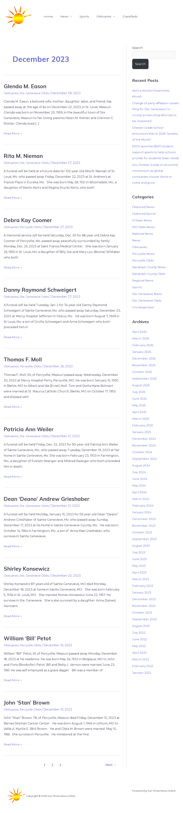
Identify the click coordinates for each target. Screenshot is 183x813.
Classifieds (123, 16)
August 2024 (142, 471)
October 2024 (142, 458)
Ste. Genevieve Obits (35, 93)
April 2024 (139, 498)
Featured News (143, 213)
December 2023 (144, 525)
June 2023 (140, 565)
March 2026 (141, 344)
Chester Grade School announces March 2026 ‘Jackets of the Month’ (149, 134)
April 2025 (139, 418)
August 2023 (142, 552)
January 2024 (142, 518)
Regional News (143, 287)
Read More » (13, 133)
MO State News (143, 233)
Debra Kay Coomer (28, 220)
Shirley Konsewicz (28, 568)
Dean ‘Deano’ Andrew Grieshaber (48, 498)
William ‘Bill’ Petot (28, 638)
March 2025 (141, 425)
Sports (80, 16)
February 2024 (143, 511)
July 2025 (139, 398)
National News (143, 240)
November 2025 (144, 371)
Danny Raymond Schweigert (41, 289)
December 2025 (144, 364)
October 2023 (142, 538)
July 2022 (139, 638)
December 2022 (144, 605)
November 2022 (144, 612)
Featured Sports (144, 220)
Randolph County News (150, 273)
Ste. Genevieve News (147, 300)
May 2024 (139, 491)
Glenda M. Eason (26, 86)
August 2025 (141, 391)
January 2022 (142, 679)
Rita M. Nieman (24, 155)
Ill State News (142, 226)
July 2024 (139, 478)
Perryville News (143, 260)
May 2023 (139, 572)
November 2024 (144, 451)
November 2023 (144, 532)
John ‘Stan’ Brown (27, 702)
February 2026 (143, 351)
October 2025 (142, 378)
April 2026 (139, 338)
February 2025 (143, 431)
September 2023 (145, 545)
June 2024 (140, 485)
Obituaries (11, 93)
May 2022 (139, 652)
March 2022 (141, 665)
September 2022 (145, 625)
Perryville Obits (31, 227)
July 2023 (139, 558)
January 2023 (142, 598)
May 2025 (139, 411)
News (136, 246)
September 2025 (144, 384)
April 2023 (139, 578)
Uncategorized (143, 313)
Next (110, 765)
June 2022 (140, 645)
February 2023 (143, 592)
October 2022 (142, 618)
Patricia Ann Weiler (30, 429)
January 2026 (142, 358)
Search (137, 48)
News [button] (62, 16)
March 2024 (141, 505)
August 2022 (142, 632)
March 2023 (141, 585)
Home (47, 16)
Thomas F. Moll (24, 359)
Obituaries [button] (98, 16)
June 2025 (140, 404)
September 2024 (145, 465)
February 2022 (143, 672)
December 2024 (144, 445)
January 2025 (142, 438)
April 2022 (139, 659)
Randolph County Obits (149, 280)
